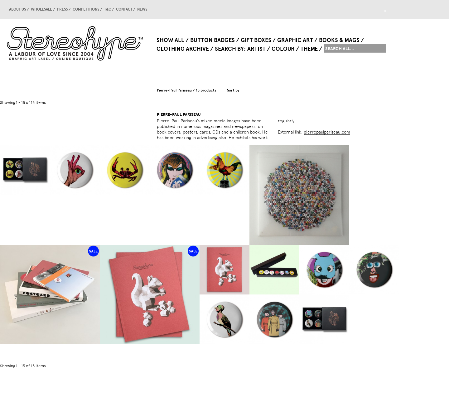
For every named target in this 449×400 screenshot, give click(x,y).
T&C (107, 9)
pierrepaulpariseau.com (327, 131)
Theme (309, 48)
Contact (124, 9)
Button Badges (212, 40)
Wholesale (41, 9)
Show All (170, 40)
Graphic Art (295, 40)
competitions (86, 9)
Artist (256, 48)
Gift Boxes (256, 40)
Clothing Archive (183, 48)
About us (17, 9)
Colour (283, 48)
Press (62, 9)
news (142, 9)
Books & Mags (339, 40)
